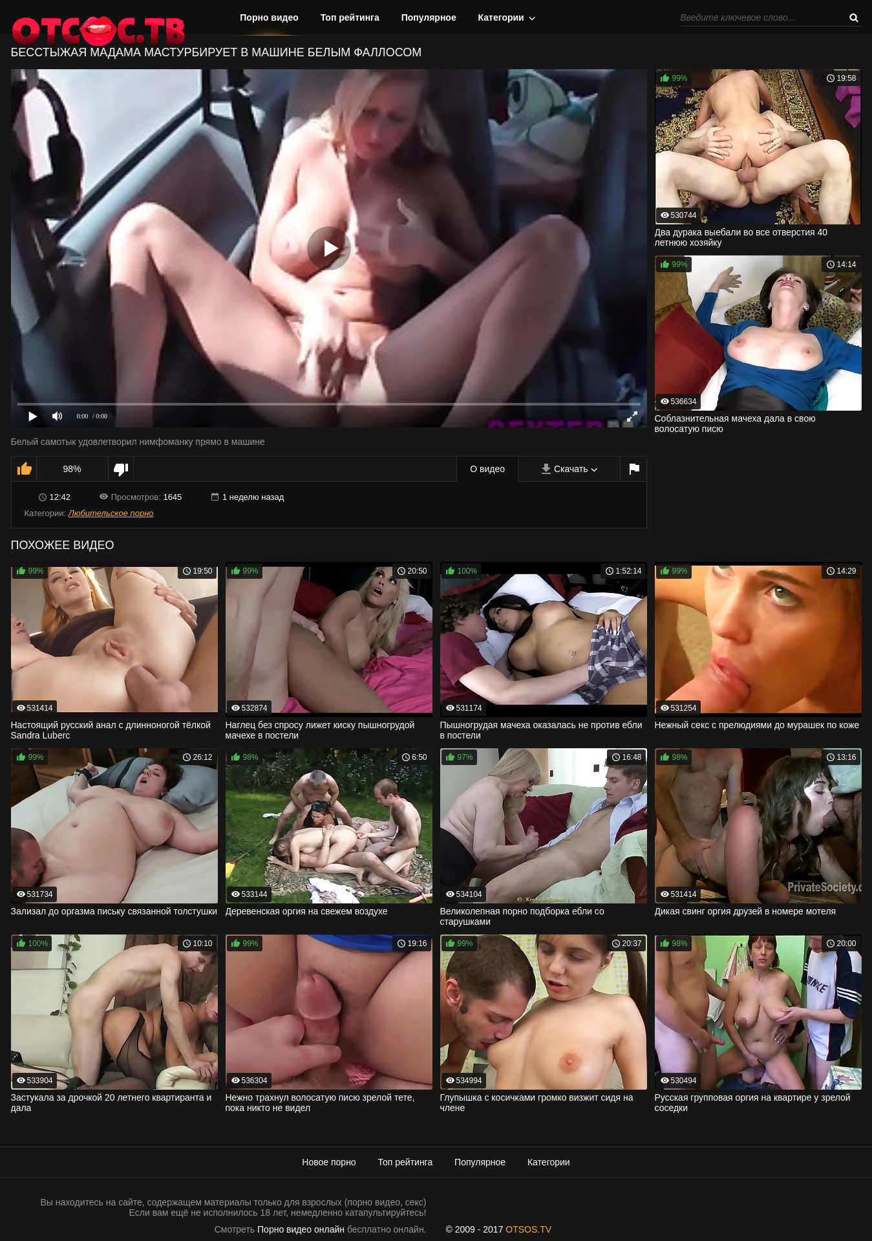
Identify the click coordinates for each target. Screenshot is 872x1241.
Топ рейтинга (350, 17)
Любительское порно (111, 513)
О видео (487, 469)
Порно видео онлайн (301, 1229)
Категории (501, 17)
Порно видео (269, 17)
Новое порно (329, 1162)
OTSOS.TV (528, 1229)
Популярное (428, 17)
